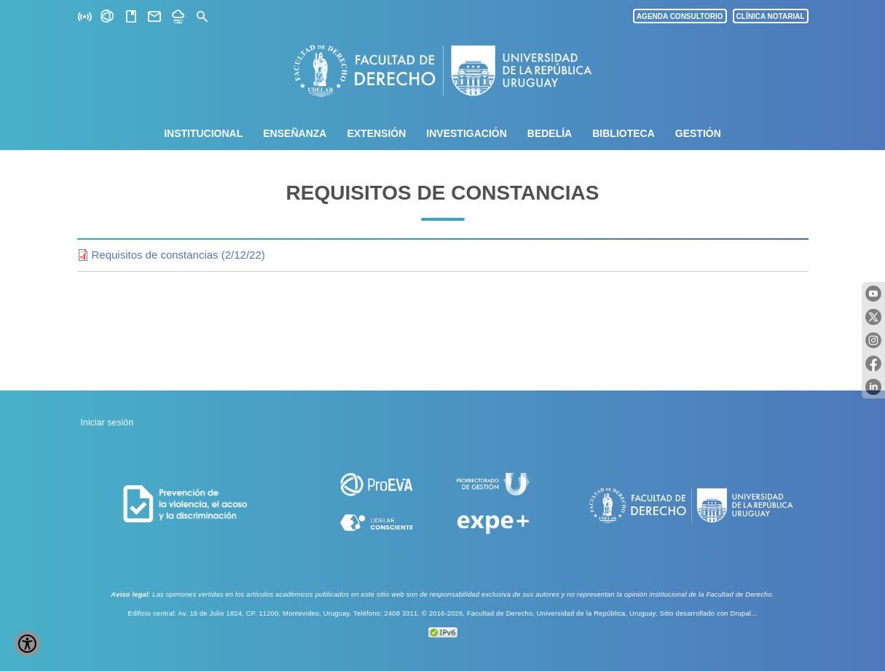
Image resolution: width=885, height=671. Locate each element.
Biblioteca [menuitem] (623, 133)
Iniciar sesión (107, 422)
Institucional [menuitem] (203, 133)
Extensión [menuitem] (376, 133)
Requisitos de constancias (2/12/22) (178, 254)
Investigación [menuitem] (466, 133)
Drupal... (743, 613)
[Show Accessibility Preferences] (27, 643)
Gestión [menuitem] (698, 133)
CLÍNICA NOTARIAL (770, 16)
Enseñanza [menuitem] (294, 133)
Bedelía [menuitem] (549, 133)
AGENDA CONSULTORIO (680, 16)
